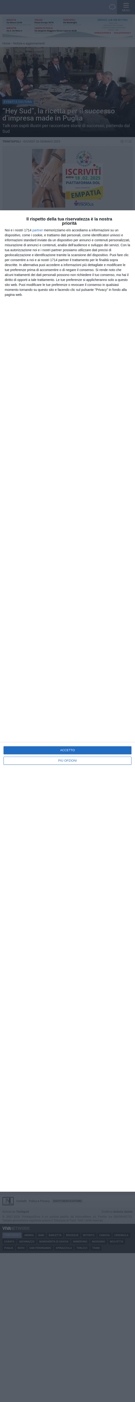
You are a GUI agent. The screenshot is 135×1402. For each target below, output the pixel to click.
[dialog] (67, 701)
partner (37, 230)
